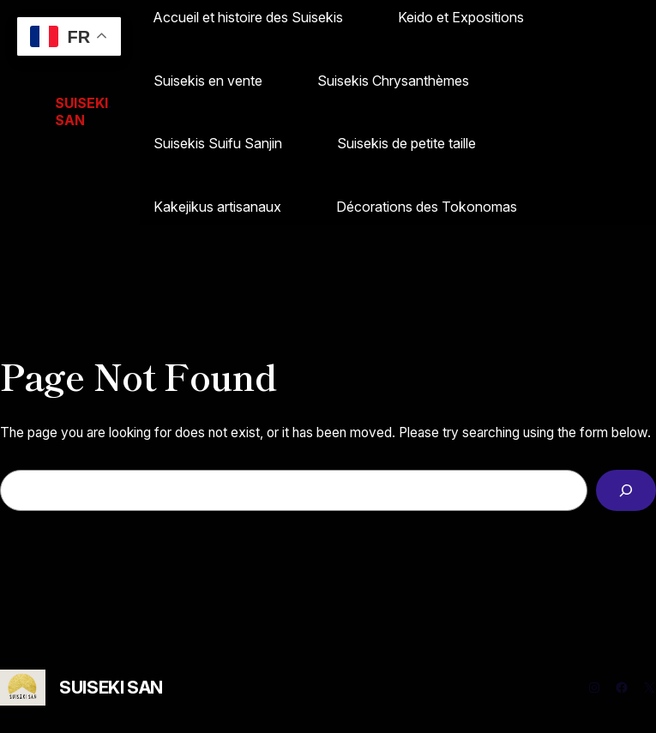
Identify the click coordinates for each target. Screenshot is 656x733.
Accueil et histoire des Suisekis (248, 17)
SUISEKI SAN (111, 687)
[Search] (626, 491)
